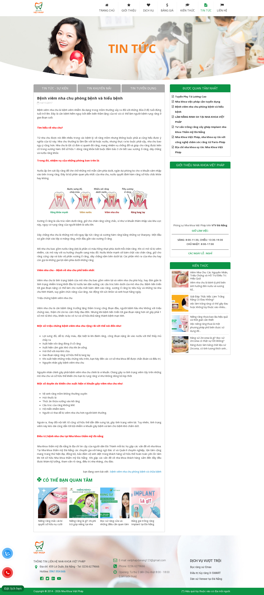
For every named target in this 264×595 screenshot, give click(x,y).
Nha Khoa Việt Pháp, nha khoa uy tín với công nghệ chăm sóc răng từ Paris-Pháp (200, 139)
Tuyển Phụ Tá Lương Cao (190, 96)
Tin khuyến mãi (99, 88)
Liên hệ (222, 7)
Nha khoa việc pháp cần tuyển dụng (197, 101)
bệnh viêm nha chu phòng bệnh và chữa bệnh (135, 471)
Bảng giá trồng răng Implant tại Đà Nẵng (142, 522)
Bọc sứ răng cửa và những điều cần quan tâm (114, 522)
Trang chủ (104, 7)
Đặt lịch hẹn (13, 588)
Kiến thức (184, 7)
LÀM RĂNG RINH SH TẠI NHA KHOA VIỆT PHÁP (199, 118)
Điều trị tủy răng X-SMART (205, 573)
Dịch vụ (145, 7)
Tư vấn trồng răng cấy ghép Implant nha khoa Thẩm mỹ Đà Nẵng (200, 129)
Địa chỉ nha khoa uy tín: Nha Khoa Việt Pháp (199, 149)
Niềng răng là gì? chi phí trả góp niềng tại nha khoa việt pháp (82, 524)
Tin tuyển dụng (143, 88)
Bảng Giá (164, 7)
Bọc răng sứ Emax (200, 567)
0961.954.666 (57, 571)
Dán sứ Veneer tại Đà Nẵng (206, 578)
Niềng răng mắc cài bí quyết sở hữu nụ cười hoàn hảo (50, 524)
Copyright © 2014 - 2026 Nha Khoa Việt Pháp (58, 591)
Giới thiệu (126, 7)
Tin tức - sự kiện (55, 88)
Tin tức (204, 7)
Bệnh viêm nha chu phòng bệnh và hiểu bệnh (199, 108)
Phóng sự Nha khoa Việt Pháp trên (200, 225)
